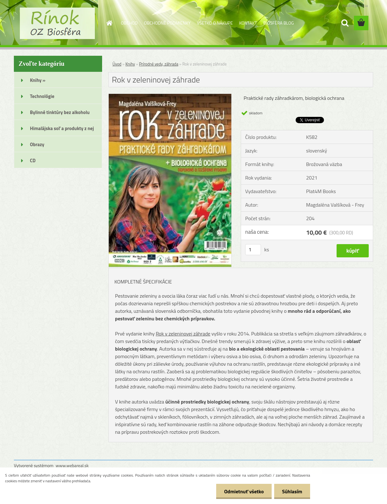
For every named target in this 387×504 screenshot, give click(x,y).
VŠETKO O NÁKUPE (215, 23)
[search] (345, 23)
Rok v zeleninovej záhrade (183, 333)
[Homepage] (109, 23)
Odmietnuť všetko (244, 491)
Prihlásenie (328, 6)
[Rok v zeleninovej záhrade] (170, 96)
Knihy (130, 64)
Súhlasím (292, 491)
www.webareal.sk (72, 465)
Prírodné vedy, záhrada (158, 64)
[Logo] (57, 23)
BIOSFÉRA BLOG (278, 23)
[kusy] (253, 249)
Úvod (117, 64)
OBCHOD (129, 23)
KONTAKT (248, 23)
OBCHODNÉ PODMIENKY (167, 23)
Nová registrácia (355, 6)
